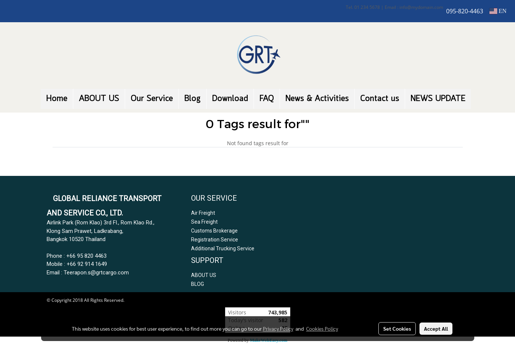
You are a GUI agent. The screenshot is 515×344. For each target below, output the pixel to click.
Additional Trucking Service (222, 248)
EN (497, 11)
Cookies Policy (322, 328)
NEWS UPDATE (438, 99)
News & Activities (317, 99)
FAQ (267, 99)
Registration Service (214, 240)
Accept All (436, 328)
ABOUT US (99, 99)
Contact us (379, 99)
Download (230, 99)
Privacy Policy (278, 328)
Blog (192, 99)
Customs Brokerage (214, 231)
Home (56, 99)
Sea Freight (204, 222)
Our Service (152, 99)
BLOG (197, 284)
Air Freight (203, 213)
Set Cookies (397, 328)
